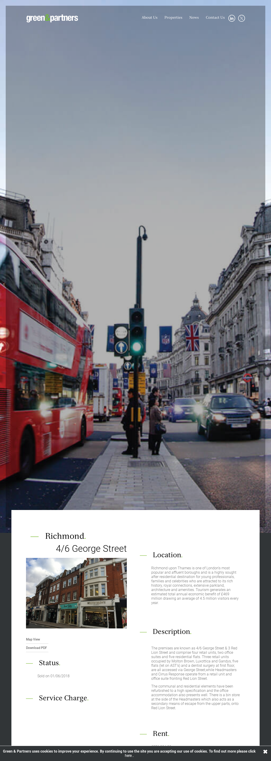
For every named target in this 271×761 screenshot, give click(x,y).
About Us (150, 18)
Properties (173, 18)
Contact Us (215, 18)
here (129, 755)
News (194, 18)
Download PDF (36, 648)
